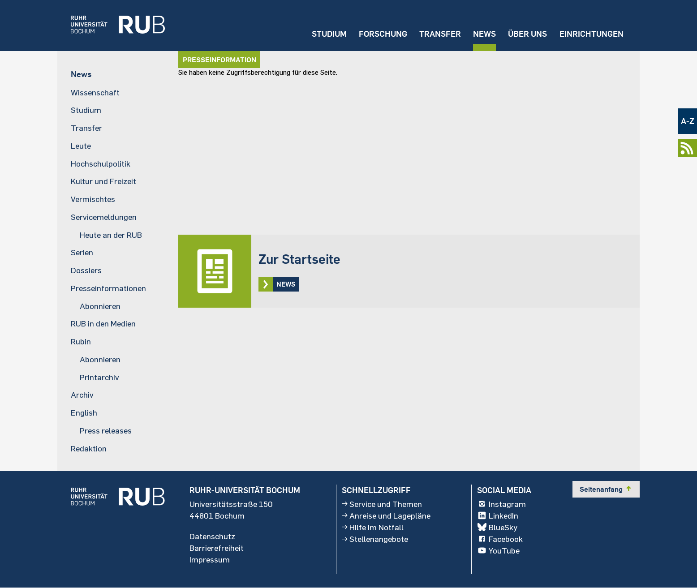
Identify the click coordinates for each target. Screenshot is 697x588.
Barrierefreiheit (216, 548)
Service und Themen (382, 504)
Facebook (500, 539)
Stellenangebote (375, 539)
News (484, 34)
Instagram (501, 504)
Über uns (527, 34)
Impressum (209, 559)
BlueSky (497, 527)
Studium (329, 34)
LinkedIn (497, 515)
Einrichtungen (591, 34)
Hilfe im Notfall (373, 527)
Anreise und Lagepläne (386, 515)
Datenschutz (212, 536)
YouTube (498, 550)
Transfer (440, 34)
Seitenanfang (606, 489)
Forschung (383, 34)
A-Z (687, 121)
